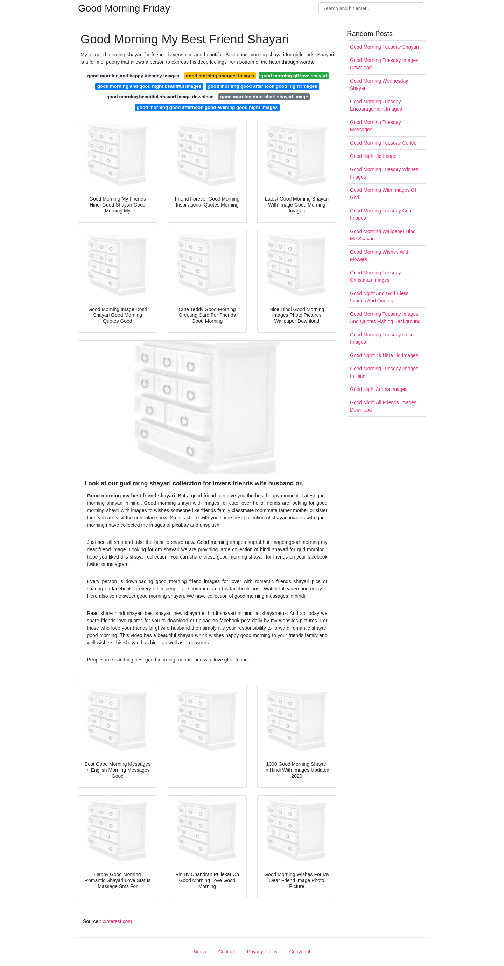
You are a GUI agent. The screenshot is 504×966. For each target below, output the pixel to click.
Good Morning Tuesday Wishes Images (384, 173)
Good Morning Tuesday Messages (375, 125)
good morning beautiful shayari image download (160, 96)
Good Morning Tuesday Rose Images (382, 338)
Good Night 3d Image (373, 156)
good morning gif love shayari (294, 75)
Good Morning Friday (124, 8)
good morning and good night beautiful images (149, 86)
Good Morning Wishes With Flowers (380, 255)
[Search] (371, 8)
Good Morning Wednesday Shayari (379, 84)
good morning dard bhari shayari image (264, 96)
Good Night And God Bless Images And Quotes (379, 296)
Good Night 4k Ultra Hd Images (384, 355)
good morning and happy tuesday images (134, 75)
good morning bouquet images (220, 75)
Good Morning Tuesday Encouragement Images (376, 105)
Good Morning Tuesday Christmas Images (375, 276)
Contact (226, 951)
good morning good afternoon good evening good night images (207, 107)
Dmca (200, 951)
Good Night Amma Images (378, 389)
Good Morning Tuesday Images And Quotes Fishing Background (385, 317)
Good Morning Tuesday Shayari (384, 47)
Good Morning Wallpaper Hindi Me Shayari (383, 235)
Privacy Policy (262, 951)
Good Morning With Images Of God (383, 193)
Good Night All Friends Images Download (383, 406)
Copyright (299, 951)
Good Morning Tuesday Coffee (383, 143)
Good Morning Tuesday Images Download (384, 63)
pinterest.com (117, 921)
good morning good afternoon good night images (262, 86)
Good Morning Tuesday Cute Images (381, 214)
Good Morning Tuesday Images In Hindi (384, 372)
